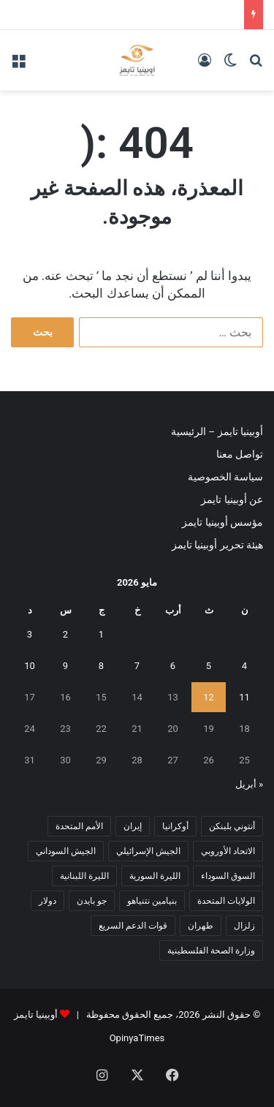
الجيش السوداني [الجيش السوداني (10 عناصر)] (66, 851)
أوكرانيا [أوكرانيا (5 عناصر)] (175, 826)
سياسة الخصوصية (225, 477)
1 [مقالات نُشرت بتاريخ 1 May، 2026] (101, 634)
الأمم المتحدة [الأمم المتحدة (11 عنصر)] (79, 826)
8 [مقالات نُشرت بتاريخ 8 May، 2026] (101, 665)
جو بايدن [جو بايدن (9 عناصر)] (92, 901)
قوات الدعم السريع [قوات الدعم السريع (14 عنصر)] (133, 926)
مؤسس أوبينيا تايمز (222, 522)
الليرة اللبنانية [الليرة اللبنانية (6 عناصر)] (84, 876)
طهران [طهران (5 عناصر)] (200, 926)
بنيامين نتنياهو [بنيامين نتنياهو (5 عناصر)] (152, 901)
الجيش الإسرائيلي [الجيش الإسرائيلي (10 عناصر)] (148, 851)
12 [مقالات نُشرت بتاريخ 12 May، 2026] (208, 697)
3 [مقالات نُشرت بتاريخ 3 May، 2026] (29, 634)
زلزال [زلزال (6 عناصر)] (244, 926)
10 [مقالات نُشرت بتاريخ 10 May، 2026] (29, 665)
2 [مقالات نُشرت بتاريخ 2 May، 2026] (65, 634)
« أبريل (249, 784)
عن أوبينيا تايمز (232, 499)
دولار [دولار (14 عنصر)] (47, 901)
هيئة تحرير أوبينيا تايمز (217, 545)
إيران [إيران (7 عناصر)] (132, 826)
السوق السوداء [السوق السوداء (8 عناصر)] (228, 876)
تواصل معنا (239, 454)
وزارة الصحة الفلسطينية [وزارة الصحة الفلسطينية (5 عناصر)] (211, 950)
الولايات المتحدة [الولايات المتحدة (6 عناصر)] (226, 901)
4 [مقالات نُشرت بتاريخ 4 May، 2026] (244, 665)
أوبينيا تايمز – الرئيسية (217, 431)
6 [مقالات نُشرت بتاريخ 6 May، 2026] (172, 665)
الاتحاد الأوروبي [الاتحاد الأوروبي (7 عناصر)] (228, 851)
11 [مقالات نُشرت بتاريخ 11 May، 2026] (244, 697)
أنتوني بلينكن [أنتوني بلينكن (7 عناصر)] (232, 826)
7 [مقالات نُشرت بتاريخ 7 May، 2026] (137, 665)
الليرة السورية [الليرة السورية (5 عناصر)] (154, 876)
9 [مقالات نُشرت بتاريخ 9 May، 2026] (65, 665)
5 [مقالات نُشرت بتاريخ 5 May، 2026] (208, 665)
